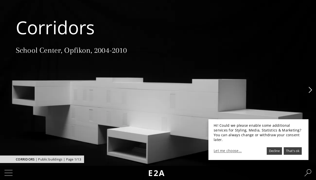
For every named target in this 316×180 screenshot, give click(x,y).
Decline (274, 150)
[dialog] (258, 139)
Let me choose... (228, 150)
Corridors (25, 159)
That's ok (292, 150)
